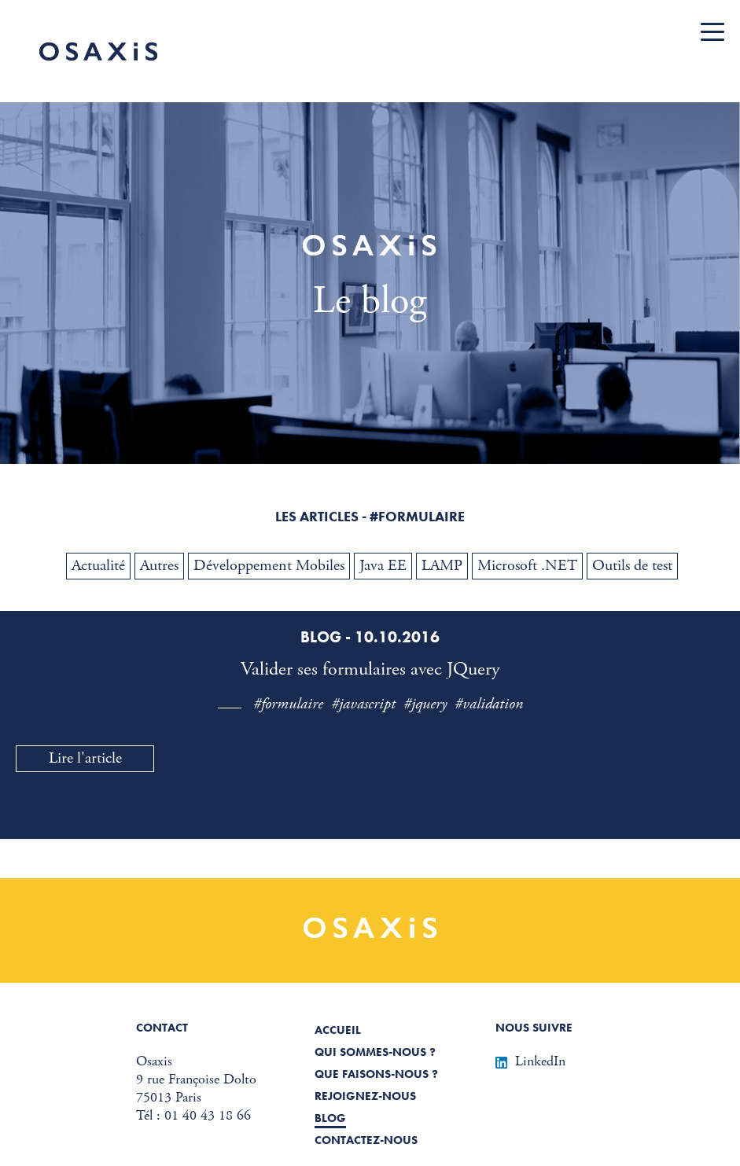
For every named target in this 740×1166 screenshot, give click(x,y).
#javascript (363, 704)
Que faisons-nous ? (376, 1074)
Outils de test (632, 566)
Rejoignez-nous (365, 1096)
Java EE (383, 566)
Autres (159, 566)
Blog (330, 1118)
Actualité (98, 566)
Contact (162, 1027)
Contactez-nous (366, 1140)
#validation (489, 704)
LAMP (442, 566)
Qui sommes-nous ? (375, 1052)
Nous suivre (533, 1027)
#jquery (425, 704)
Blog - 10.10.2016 (370, 637)
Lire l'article (85, 758)
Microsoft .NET (527, 566)
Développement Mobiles (268, 566)
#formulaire (288, 704)
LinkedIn (530, 1061)
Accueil (338, 1030)
